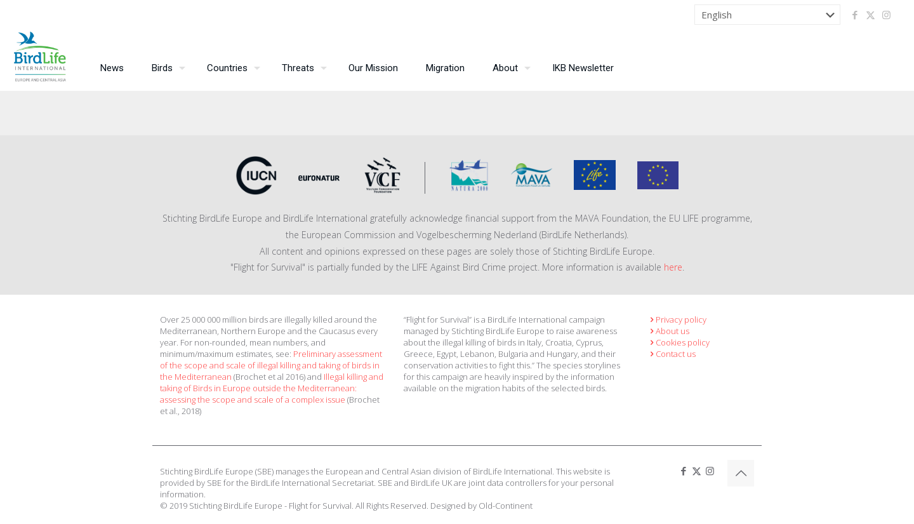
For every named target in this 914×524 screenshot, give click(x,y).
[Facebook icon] (854, 14)
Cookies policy (678, 342)
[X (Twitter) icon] (870, 14)
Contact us (671, 353)
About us (668, 331)
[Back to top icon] (740, 473)
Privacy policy (676, 319)
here (673, 267)
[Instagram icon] (886, 14)
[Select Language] (767, 14)
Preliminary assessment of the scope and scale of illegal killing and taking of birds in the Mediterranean (271, 365)
